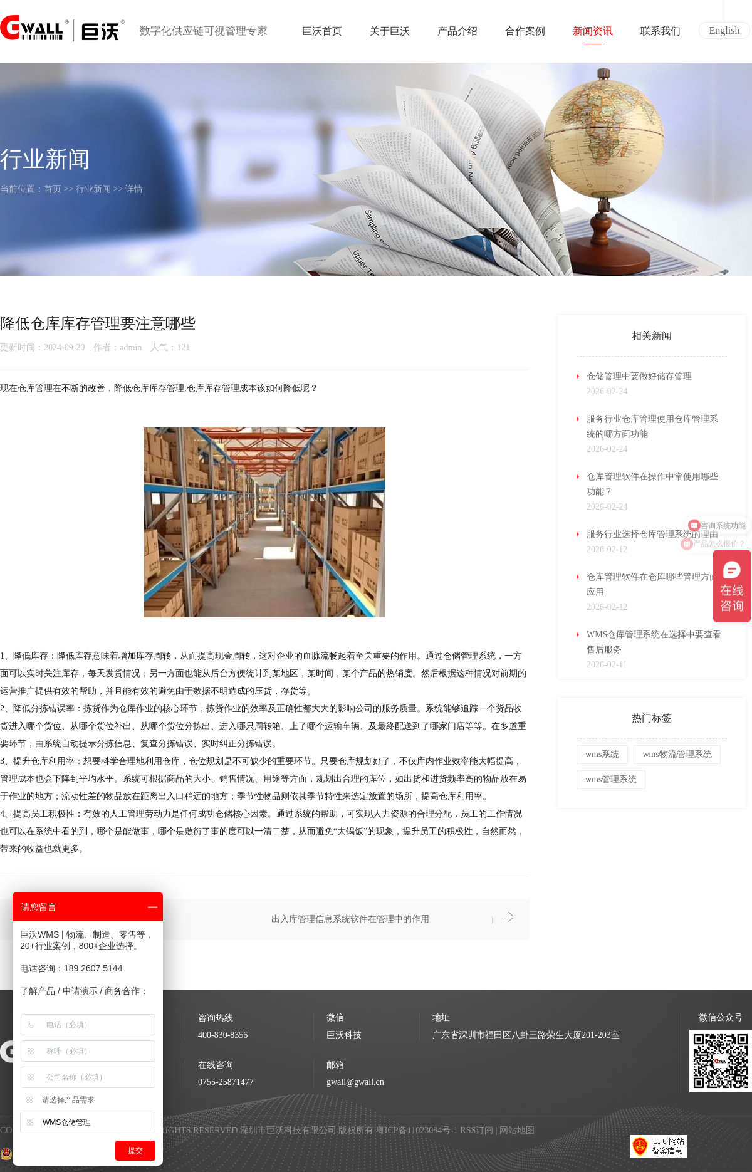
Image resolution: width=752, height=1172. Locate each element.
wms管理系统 (611, 779)
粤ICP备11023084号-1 (418, 1130)
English (724, 30)
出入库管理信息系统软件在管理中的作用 (350, 919)
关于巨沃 (390, 35)
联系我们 (660, 35)
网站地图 (517, 1130)
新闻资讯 (593, 35)
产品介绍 (457, 35)
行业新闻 (93, 189)
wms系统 (602, 754)
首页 (52, 189)
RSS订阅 (476, 1130)
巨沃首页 (322, 35)
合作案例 (525, 35)
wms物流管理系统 (676, 754)
